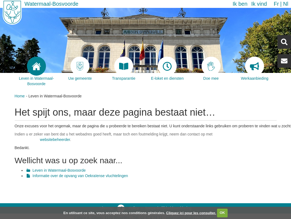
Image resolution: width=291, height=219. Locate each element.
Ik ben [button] (240, 4)
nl (285, 4)
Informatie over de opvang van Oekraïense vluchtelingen (80, 176)
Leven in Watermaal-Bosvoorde (59, 170)
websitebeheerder (55, 139)
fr (276, 4)
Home (20, 96)
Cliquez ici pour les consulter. (191, 213)
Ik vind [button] (259, 4)
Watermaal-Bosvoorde (51, 4)
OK (222, 213)
